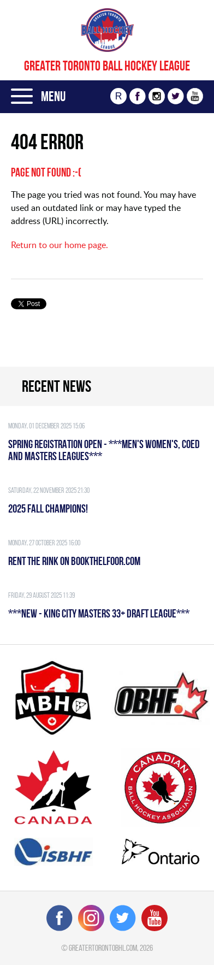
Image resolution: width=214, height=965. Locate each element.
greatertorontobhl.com (103, 947)
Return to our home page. (59, 245)
